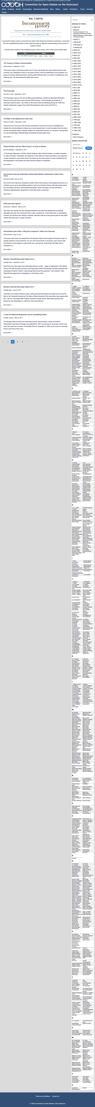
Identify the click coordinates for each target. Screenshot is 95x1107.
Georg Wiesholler (76, 468)
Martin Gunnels (86, 732)
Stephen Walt (86, 969)
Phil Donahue (86, 840)
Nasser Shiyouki (76, 781)
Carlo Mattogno (86, 289)
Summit (18, 9)
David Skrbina (75, 362)
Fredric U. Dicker (87, 453)
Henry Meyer (86, 537)
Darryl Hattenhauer (76, 350)
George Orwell (75, 476)
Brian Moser (86, 274)
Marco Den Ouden (76, 719)
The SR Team (75, 990)
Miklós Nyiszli (86, 761)
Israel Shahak (86, 570)
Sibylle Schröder (76, 956)
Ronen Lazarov (86, 920)
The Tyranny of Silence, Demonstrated (18, 63)
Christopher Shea (87, 320)
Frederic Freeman (87, 450)
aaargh (84, 178)
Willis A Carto (86, 1064)
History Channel (87, 542)
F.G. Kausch (86, 432)
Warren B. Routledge (88, 1044)
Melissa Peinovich (76, 745)
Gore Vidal (74, 491)
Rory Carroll (75, 921)
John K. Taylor (86, 633)
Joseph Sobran (75, 652)
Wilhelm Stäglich (76, 1051)
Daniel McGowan (87, 343)
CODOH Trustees (87, 327)
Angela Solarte (86, 226)
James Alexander (87, 590)
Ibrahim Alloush (87, 561)
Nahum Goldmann (87, 779)
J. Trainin (74, 583)
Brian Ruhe (74, 275)
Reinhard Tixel (75, 876)
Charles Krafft (86, 306)
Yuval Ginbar (75, 1082)
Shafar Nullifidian (76, 953)
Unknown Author (87, 1023)
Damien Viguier (76, 338)
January (78, 47)
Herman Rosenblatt (87, 540)
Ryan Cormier (86, 927)
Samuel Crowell (76, 935)
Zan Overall (75, 1088)
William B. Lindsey (76, 1055)
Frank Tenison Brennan (75, 446)
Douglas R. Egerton (87, 383)
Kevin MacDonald (87, 673)
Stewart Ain (75, 973)
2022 (76, 58)
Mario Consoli (86, 723)
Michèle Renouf (86, 759)
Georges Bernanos (87, 476)
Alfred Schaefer (86, 205)
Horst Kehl (85, 548)
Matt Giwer (74, 738)
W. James (85, 1040)
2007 (76, 98)
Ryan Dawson (75, 928)
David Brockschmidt (88, 352)
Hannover (85, 512)
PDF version (29, 56)
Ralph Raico (86, 871)
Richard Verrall (75, 889)
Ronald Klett (75, 918)
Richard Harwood (87, 885)
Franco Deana (75, 443)
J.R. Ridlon (85, 584)
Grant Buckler (75, 492)
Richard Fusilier (76, 883)
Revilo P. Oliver (75, 879)
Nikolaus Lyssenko (87, 795)
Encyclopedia (27, 9)
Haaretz (85, 509)
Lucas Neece (86, 704)
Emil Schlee (85, 409)
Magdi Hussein (75, 714)
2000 (77, 117)
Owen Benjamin (86, 813)
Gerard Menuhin (87, 478)
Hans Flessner (75, 513)
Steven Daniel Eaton (88, 970)
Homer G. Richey (87, 547)
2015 (77, 77)
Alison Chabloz (86, 206)
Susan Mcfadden (87, 973)
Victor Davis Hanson (77, 1033)
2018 (77, 69)
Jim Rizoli (74, 623)
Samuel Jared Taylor (77, 937)
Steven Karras (75, 971)
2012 (77, 85)
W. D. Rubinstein (76, 1040)
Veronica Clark (86, 1032)
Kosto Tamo (75, 677)
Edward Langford (76, 401)
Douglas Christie (76, 381)
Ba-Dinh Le (74, 258)
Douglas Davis (75, 383)
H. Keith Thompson (87, 507)
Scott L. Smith (86, 940)
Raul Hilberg (86, 872)
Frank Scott (85, 444)
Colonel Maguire (87, 328)
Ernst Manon (75, 420)
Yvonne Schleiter (87, 1082)
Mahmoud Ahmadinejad (75, 716)
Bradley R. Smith (87, 271)
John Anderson (86, 629)
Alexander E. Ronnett (75, 200)
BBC (73, 264)
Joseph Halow (75, 650)
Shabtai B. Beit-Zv (87, 952)
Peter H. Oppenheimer (86, 833)
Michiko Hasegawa (76, 760)
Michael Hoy (86, 753)
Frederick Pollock (76, 453)
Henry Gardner (75, 535)
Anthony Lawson (87, 233)
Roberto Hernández (87, 907)
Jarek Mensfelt (75, 607)
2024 (77, 53)
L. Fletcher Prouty (76, 684)
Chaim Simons (75, 301)
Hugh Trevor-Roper (76, 552)
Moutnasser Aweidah (75, 772)
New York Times (76, 788)
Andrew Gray (86, 219)
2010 (76, 90)
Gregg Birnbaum (87, 496)
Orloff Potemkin (76, 809)
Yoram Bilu (85, 1078)
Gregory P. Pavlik (87, 498)
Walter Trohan (75, 1044)
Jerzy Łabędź (75, 621)
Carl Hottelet (86, 288)
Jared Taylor (86, 605)
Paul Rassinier (86, 830)
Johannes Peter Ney (88, 628)
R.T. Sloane (85, 865)
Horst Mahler (86, 549)
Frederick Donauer (76, 451)
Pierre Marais (86, 850)
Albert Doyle (86, 194)
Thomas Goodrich (87, 998)
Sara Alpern (85, 938)
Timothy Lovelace (76, 1005)
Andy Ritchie (86, 223)
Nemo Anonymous (87, 786)
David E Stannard (76, 354)
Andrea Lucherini (87, 213)
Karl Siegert (86, 663)
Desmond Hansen (87, 367)
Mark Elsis (74, 725)
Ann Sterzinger (86, 227)
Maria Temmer (86, 722)
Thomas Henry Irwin (77, 999)
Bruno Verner (86, 279)
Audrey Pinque (86, 251)
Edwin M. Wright (87, 401)
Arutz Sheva (86, 246)
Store (52, 9)
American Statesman (74, 211)
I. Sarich (74, 561)
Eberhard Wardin (76, 392)
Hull (84, 552)
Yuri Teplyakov (86, 1081)
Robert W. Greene (76, 907)
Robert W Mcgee (87, 906)
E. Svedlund (86, 391)
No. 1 (35, 56)
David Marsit (86, 356)
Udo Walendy (75, 1023)
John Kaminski (75, 635)
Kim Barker (74, 674)
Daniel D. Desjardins (88, 339)
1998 (77, 122)
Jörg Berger (86, 645)
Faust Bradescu (86, 433)
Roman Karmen (86, 917)
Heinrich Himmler (76, 527)
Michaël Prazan (76, 756)
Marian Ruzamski (76, 723)
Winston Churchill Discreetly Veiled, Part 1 (19, 287)
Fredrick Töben (75, 454)
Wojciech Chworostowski (86, 1066)
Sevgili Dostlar (75, 952)
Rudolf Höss (86, 923)
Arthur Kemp (86, 243)
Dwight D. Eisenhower (75, 385)
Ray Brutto (74, 873)
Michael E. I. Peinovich (75, 751)
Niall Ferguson (86, 788)
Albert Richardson (76, 195)
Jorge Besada (75, 646)
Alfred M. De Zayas (87, 204)
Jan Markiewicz (76, 604)
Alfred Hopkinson (76, 204)
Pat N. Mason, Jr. (87, 819)
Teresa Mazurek (87, 983)
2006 (76, 101)
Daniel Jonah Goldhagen (75, 341)
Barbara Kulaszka (87, 260)
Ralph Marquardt (76, 871)
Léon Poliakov (75, 693)
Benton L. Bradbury (76, 265)
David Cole (74, 353)
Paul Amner (85, 823)
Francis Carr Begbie (87, 437)
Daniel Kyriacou (76, 343)
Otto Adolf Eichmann (77, 810)
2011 (76, 88)
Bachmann (85, 258)
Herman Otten (75, 540)
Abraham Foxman (76, 185)
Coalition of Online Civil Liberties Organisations (87, 324)
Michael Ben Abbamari (75, 747)
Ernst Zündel (75, 422)
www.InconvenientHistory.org (36, 34)
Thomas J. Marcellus (85, 1000)
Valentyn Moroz (86, 1030)
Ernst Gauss (86, 419)
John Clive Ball (75, 632)
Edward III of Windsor (86, 396)
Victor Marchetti (76, 1034)
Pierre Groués (86, 847)
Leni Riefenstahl (76, 690)
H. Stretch (74, 509)
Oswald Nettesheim (87, 809)
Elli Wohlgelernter (76, 408)
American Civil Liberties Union (86, 208)
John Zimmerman (87, 642)
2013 (77, 82)
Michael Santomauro (88, 756)
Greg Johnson (86, 493)
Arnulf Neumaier (76, 243)
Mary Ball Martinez (87, 736)
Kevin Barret (75, 671)
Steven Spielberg (87, 971)
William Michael (76, 1062)
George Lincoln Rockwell (75, 474)
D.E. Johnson (86, 336)
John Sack (85, 637)
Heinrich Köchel (87, 527)
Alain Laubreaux (76, 192)
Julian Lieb (74, 653)
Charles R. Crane (76, 308)
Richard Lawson (76, 887)
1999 (76, 120)
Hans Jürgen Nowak (88, 513)
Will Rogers (85, 1051)
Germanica (74, 483)
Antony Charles (75, 239)
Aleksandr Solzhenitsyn (86, 196)
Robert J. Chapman (77, 899)
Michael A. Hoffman (88, 745)
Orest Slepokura (87, 807)
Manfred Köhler (76, 718)
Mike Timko (86, 760)
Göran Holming (75, 489)
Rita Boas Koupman (77, 890)
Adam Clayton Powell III (75, 187)
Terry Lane (85, 984)
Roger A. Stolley (87, 911)
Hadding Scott (75, 510)
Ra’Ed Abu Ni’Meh (76, 866)
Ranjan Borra (75, 872)
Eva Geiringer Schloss (86, 424)
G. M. (84, 462)
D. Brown (74, 336)
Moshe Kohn (75, 770)
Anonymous (75, 229)
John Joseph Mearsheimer (75, 630)
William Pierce (86, 1062)
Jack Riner (74, 586)
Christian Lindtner (76, 313)
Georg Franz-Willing (88, 467)
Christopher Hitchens (75, 317)
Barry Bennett (75, 261)
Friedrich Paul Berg (76, 455)
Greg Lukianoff (75, 495)
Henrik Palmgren (87, 533)
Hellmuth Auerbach (77, 531)
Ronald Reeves (86, 918)
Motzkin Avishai (87, 770)
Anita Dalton (75, 227)
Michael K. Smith (76, 754)
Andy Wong (75, 225)
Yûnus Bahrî (86, 1079)
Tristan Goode (86, 1011)
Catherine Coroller (76, 300)
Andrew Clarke (75, 219)
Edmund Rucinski (87, 392)
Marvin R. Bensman (87, 735)
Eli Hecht (74, 405)
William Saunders (76, 1064)
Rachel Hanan (86, 866)
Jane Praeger (86, 604)
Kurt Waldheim (86, 677)
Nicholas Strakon (87, 789)
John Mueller (75, 636)
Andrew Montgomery (75, 221)
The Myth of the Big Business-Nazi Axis (18, 119)
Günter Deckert (86, 500)
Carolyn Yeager (75, 297)
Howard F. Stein (76, 551)
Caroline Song (86, 293)
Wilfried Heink (86, 1050)
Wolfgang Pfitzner (87, 1069)
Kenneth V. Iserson (87, 669)
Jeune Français (86, 622)
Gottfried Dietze (87, 491)
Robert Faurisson (87, 895)
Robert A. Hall (86, 890)
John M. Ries (86, 635)
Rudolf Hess (75, 923)
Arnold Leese (86, 241)
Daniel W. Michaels (76, 348)
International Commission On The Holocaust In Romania (77, 572)
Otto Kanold (86, 812)
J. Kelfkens (74, 581)
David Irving (86, 354)
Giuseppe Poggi (87, 486)
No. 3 (46, 56)
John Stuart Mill (76, 639)
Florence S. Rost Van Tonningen (88, 435)
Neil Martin (85, 784)
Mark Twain (75, 728)
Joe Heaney (86, 625)
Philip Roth (74, 844)
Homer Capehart (76, 547)
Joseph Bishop (75, 649)
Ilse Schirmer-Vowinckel (75, 563)
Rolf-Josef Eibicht (76, 917)
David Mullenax (86, 359)
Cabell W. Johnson (76, 288)
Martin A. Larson (76, 730)
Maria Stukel (75, 722)
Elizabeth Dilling (76, 406)
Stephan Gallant (76, 964)
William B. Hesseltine (85, 1053)
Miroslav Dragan (76, 763)
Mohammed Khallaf (77, 768)
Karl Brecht (85, 661)
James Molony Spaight (86, 598)
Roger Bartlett (75, 913)
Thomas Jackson (76, 1002)
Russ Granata (75, 926)
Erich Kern (85, 416)
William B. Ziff (86, 1055)
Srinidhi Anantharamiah (86, 961)
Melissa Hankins (87, 743)
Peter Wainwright (87, 838)
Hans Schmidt (75, 516)
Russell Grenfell (76, 927)
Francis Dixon (75, 439)
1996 (77, 128)
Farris (73, 433)
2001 (76, 114)
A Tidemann (75, 177)
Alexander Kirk (75, 202)
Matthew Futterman (87, 738)
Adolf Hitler (75, 190)
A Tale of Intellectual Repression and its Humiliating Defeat (25, 315)
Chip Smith (85, 310)
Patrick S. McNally (87, 821)
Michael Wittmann (87, 757)
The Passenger (9, 91)
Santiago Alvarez (76, 938)
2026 (76, 27)
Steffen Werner (86, 963)
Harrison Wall (86, 517)
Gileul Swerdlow (87, 485)
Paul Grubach (86, 827)
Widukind (85, 1047)
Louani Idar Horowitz (88, 701)
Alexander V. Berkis (87, 202)
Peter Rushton (86, 837)
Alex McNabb (86, 198)
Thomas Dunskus (76, 998)
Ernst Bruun (75, 419)
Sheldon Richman (87, 955)
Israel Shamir (75, 575)
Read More (8, 81)
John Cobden (86, 632)
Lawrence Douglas (76, 688)
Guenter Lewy (75, 499)
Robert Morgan (86, 903)
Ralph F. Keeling (87, 869)
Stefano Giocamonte (77, 963)
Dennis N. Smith (76, 367)
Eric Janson (75, 415)
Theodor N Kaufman (77, 992)
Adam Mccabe (86, 187)
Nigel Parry (85, 792)
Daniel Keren (86, 341)
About (4, 9)
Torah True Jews (76, 1009)
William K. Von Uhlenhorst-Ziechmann (86, 1060)
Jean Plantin (75, 609)
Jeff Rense (74, 615)
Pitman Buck (75, 851)
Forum (82, 9)
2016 (77, 74)
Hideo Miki (74, 542)
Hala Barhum (75, 512)
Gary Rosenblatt (87, 464)
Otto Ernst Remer (87, 810)
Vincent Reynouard (87, 1034)
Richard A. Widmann (77, 880)
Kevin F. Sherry (75, 673)
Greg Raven (75, 496)
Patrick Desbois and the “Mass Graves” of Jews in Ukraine (25, 146)
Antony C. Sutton (87, 237)
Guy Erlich (74, 502)
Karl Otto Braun (76, 663)
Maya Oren (85, 742)
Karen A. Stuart (75, 660)
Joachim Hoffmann (87, 623)
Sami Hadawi (86, 934)
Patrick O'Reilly (75, 821)
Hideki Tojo (85, 541)
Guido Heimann (86, 499)
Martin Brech (86, 730)
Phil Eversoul (75, 841)
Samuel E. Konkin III (88, 935)
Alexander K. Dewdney (86, 200)
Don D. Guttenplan (76, 377)
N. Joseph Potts (87, 778)
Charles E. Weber (76, 306)
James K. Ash (75, 597)
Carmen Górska (86, 290)
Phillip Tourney (75, 845)
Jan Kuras (85, 602)
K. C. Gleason (75, 659)
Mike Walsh (75, 761)
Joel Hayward (86, 626)
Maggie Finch (86, 714)
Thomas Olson (75, 1004)
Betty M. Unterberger (86, 267)
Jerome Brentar (86, 616)
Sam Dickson (75, 934)
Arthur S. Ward (75, 246)
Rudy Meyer (86, 924)
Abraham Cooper (87, 183)
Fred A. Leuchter (87, 448)
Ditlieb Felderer (86, 374)
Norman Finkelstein (77, 800)
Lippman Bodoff (76, 698)
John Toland (75, 640)
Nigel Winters (75, 793)
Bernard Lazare (86, 265)
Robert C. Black (86, 893)
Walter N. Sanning (87, 1043)
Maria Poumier (86, 721)
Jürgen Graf (86, 653)
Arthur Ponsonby (76, 244)
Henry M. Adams (76, 537)
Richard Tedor (86, 887)
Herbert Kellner (75, 538)
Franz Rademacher (76, 448)
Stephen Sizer (75, 969)
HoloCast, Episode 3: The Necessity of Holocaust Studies (82, 32)
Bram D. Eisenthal (76, 272)
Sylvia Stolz (75, 974)
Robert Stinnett (75, 906)
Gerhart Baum (75, 481)
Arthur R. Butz (86, 244)
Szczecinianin (86, 974)
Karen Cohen (86, 660)
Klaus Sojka (86, 676)
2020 (77, 63)
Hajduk (84, 510)
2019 (77, 66)
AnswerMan (86, 229)
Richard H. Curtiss (76, 885)
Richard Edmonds (76, 882)
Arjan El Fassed (76, 240)
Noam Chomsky (87, 798)
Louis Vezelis (86, 702)
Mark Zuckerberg (76, 729)
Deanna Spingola (87, 364)
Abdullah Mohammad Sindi (87, 181)
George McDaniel (87, 474)
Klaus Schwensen (76, 676)
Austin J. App (75, 253)
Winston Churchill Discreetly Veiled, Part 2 (19, 259)
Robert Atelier (75, 892)
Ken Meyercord (86, 666)
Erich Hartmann (76, 416)
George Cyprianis (87, 470)
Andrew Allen (75, 216)
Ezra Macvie (86, 426)
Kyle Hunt (74, 678)
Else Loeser (85, 408)
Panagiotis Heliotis (76, 819)
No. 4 (51, 56)
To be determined (87, 1005)
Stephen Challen (87, 964)
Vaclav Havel (75, 1030)
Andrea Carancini (76, 213)
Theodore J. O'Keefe (88, 992)
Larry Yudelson (86, 687)
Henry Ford (85, 534)
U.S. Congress (75, 1020)
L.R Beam (85, 684)
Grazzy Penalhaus (76, 493)
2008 (76, 96)
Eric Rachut (85, 415)
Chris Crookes (75, 311)
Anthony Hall (75, 230)
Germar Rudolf (86, 483)
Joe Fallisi (74, 625)
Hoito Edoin (75, 544)
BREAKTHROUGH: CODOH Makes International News (82, 36)
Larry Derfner (75, 687)
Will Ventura (75, 1053)
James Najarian (76, 600)
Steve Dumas (75, 970)
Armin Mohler (86, 240)
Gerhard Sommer (87, 479)
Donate (4, 12)
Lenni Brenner (86, 690)
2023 (76, 55)
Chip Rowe (74, 310)
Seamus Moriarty (76, 948)
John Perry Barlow (76, 637)
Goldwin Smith (86, 488)
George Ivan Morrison (86, 472)
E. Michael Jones (76, 391)
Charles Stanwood (87, 308)
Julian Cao (85, 652)
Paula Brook (75, 831)
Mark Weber (86, 728)
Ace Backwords (86, 185)
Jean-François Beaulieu (75, 613)
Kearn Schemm (86, 664)
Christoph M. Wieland (75, 315)
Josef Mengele (75, 647)
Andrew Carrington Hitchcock (87, 217)
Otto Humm (75, 812)
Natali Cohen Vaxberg (86, 782)
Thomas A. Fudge (87, 994)
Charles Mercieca (87, 307)
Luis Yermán (75, 707)
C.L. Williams (86, 286)
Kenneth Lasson (76, 669)
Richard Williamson (87, 889)
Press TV (85, 852)
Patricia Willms (75, 820)
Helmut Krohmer (87, 531)
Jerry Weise (86, 619)
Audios (65, 9)
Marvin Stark (75, 736)
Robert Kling (86, 902)
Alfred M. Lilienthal (76, 205)
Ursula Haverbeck (76, 1025)
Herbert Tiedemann (87, 538)
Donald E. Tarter (76, 378)
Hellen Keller (75, 530)
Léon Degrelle (86, 691)
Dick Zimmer (75, 373)
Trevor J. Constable (77, 1011)
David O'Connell (76, 360)
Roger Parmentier (87, 914)
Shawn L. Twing (76, 955)
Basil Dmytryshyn (76, 262)
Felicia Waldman (76, 434)
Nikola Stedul (86, 793)
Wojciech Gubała (76, 1068)
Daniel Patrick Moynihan (86, 345)
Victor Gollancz (86, 1033)
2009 (76, 93)
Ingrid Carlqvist (87, 565)
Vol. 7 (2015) (21, 56)
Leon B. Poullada (76, 691)
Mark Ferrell (86, 725)
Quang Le (74, 858)
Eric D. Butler (75, 413)
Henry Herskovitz (87, 535)
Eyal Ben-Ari (75, 426)
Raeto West (85, 868)
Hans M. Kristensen (77, 514)
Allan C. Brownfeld (76, 208)
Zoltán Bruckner (76, 1089)
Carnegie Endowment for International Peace (77, 295)
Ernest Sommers (87, 418)
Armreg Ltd (75, 241)
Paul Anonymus (76, 824)
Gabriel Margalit (76, 464)
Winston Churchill (76, 1065)
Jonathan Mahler (76, 645)
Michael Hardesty (76, 753)
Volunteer (90, 9)
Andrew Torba (75, 223)
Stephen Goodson (76, 966)
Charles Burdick (76, 304)
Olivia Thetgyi (86, 806)
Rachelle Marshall (76, 868)
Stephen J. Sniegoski (85, 967)
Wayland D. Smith (76, 1046)
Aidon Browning (76, 191)
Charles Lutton (75, 307)
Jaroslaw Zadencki (87, 607)
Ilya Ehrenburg (87, 562)
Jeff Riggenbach (87, 615)
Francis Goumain (87, 439)
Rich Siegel (85, 879)
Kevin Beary (86, 671)
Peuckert (74, 840)
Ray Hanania (86, 873)
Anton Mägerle (75, 237)
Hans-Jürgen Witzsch (75, 518)
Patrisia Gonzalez (76, 823)
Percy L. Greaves (87, 831)
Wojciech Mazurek (87, 1068)
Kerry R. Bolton (86, 670)
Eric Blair (85, 412)
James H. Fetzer (76, 593)
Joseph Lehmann (87, 647)
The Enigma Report (87, 988)
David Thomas (86, 362)
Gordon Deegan (86, 489)
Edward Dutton (75, 395)
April (76, 39)
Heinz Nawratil (86, 528)
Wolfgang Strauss (76, 1071)
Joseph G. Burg (86, 649)
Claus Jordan (86, 321)
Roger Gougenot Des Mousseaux (77, 915)
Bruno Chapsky (75, 279)
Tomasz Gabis (86, 1006)
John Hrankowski (76, 633)
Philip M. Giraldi (87, 843)
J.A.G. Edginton (86, 583)
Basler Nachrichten (87, 262)
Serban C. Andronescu (86, 948)
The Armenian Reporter (75, 986)
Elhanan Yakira (86, 402)
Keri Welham (75, 670)
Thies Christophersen (76, 995)
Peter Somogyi (75, 838)
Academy (11, 9)
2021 (77, 61)
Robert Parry (75, 904)
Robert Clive (75, 895)
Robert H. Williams (87, 896)
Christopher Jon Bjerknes (87, 317)
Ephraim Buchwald (76, 412)
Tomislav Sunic (75, 1008)
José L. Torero (86, 646)
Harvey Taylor (75, 521)
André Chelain (86, 211)
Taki (84, 980)
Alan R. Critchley (76, 194)
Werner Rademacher (88, 1046)
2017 (77, 71)
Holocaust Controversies (86, 545)
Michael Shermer (76, 757)
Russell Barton (86, 926)
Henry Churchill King (77, 534)
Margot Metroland (76, 721)
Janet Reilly (75, 605)
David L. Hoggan (76, 356)
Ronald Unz (75, 920)
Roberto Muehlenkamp (75, 909)
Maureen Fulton (76, 742)
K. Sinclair (85, 659)
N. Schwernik (75, 779)
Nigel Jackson (75, 792)
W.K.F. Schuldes (76, 1041)
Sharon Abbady (86, 953)
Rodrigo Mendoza (76, 911)
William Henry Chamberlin (75, 1059)
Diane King (74, 371)
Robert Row (85, 904)
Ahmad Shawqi (86, 190)
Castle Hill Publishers (85, 298)
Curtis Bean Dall (76, 331)
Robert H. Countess (77, 896)
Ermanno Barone (76, 418)
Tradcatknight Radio (88, 1009)
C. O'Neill (74, 286)
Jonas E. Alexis (86, 643)
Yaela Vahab (75, 1076)
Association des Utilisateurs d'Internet (87, 249)
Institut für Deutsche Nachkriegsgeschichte (77, 568)
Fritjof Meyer (86, 455)
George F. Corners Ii (77, 471)
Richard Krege (75, 886)
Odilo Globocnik (76, 806)
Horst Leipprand (76, 549)
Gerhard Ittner (75, 479)
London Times (75, 700)
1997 (76, 125)
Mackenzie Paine (87, 712)
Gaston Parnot (75, 465)
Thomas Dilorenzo (87, 997)
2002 (76, 112)
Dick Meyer (85, 371)
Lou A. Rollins (75, 701)
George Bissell (86, 468)
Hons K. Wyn (75, 548)
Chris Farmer (86, 311)
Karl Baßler (74, 661)
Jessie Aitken (86, 621)
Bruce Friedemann (87, 276)
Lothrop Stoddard (87, 700)
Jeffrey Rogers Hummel (75, 617)
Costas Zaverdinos (76, 329)
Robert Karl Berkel (76, 902)
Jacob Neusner (86, 587)
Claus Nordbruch (76, 322)
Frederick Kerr (86, 451)
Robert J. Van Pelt (76, 900)
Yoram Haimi (75, 1079)
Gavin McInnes (86, 465)
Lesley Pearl (75, 695)
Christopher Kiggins (77, 320)
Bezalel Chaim (75, 269)
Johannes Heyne (76, 628)
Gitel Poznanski (76, 486)
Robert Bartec (86, 892)
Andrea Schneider (76, 215)
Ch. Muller (85, 300)
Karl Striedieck (75, 664)
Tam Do (84, 981)
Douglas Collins (86, 381)
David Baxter (75, 352)
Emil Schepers (75, 409)
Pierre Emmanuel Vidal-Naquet (76, 847)
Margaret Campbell (87, 719)
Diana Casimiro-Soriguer (87, 369)
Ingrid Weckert (87, 566)
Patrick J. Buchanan (88, 820)
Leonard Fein (86, 693)
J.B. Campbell (75, 584)
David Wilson (86, 363)
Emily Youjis (75, 411)
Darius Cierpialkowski (86, 348)
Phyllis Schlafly (86, 845)
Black (73, 271)
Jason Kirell (75, 608)
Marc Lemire (86, 718)
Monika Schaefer (87, 768)
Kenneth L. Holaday (87, 667)
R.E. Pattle (85, 864)
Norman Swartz (86, 800)
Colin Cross (75, 328)
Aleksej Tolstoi (75, 198)
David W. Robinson (76, 363)
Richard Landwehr (87, 886)
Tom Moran (75, 1006)
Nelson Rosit (75, 786)
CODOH (74, 327)
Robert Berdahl (75, 893)
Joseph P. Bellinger (87, 650)
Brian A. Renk (86, 272)
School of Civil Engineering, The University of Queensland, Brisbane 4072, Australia (76, 943)
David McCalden (76, 357)
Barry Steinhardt (87, 261)
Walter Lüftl (75, 1043)
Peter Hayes (75, 837)
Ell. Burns (85, 406)
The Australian (86, 986)
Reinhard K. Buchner (88, 875)
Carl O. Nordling (76, 289)
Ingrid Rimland (75, 566)
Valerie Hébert (75, 1032)
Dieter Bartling (86, 373)
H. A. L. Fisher (75, 507)
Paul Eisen (85, 824)
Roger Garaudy (86, 913)
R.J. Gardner (75, 865)
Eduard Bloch (75, 394)
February (78, 45)
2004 (76, 106)
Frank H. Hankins (76, 444)
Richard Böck (86, 880)
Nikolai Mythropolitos (75, 795)
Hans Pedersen (86, 514)
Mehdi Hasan (75, 743)
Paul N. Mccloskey (76, 830)
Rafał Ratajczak (76, 869)
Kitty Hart (85, 674)
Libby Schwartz (86, 697)
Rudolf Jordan (75, 924)
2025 (76, 50)
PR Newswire (86, 851)
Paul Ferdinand (75, 826)
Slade (84, 958)
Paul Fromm (86, 826)
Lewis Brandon (75, 697)
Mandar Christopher (88, 715)
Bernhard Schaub (76, 267)
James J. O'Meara (76, 594)
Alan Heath (85, 192)
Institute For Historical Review (87, 568)
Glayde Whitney (76, 488)
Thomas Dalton (75, 997)
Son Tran (74, 960)
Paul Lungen (86, 828)
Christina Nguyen (87, 313)
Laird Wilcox (75, 685)
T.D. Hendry (75, 980)
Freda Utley (75, 450)
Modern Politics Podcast (87, 763)
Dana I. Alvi (75, 339)
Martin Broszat (75, 732)
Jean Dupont (86, 608)
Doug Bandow (86, 380)
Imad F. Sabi (75, 565)
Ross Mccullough (87, 921)
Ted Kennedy (75, 983)
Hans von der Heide (87, 516)
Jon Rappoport (75, 643)
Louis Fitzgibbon (76, 702)
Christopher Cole (87, 314)
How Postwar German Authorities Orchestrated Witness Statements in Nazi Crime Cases (33, 175)
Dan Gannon (86, 338)
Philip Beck (85, 841)
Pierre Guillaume (76, 850)
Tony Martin (86, 1008)
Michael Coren (75, 749)
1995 (77, 130)
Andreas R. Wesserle (88, 215)
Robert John (86, 900)
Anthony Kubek (75, 233)
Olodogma (74, 807)
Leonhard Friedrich (76, 694)
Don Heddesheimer (87, 377)
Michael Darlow (86, 749)
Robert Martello (76, 903)
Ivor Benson (75, 576)
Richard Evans (86, 882)
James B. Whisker (76, 591)
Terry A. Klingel (76, 984)
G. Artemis (74, 462)
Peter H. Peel (75, 835)
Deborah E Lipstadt (76, 366)
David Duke (85, 353)
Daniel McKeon (75, 345)
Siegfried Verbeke (87, 956)
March (77, 42)
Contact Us (55, 1096)
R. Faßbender (75, 864)
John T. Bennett (86, 639)
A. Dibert (85, 177)
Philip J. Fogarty (76, 843)
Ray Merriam (75, 875)
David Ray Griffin (87, 360)
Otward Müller (75, 813)
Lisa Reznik (85, 698)
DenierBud (85, 366)
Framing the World (76, 437)
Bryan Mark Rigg (76, 281)
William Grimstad (76, 1057)
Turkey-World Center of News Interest (88, 1013)
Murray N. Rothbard (87, 771)
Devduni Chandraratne (75, 369)
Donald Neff (86, 378)
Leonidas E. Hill (86, 694)
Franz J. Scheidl (87, 446)
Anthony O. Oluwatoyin (74, 235)
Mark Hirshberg (76, 726)
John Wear (85, 640)
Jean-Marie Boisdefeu (85, 613)
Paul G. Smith (75, 827)
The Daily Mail (75, 988)
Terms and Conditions (43, 1096)
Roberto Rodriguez (87, 909)
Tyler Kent (74, 1015)
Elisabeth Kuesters (87, 405)
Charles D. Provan (87, 304)
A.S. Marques (75, 178)
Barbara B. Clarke (76, 260)
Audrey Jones (75, 251)
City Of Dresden (76, 321)
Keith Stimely (75, 666)
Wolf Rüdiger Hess (76, 1069)
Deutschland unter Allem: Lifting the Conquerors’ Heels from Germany (29, 231)
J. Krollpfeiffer (86, 581)
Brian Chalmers (76, 274)
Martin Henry (86, 733)
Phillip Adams (86, 844)
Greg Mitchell (86, 495)
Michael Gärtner (87, 750)
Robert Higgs (86, 897)
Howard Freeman (87, 551)
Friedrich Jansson (87, 454)
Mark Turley (86, 726)
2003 (76, 109)
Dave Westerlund (87, 350)
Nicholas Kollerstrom (75, 790)
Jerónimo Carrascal (77, 619)
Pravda (73, 852)
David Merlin (86, 357)
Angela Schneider (76, 226)
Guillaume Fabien (76, 500)
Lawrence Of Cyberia (88, 688)
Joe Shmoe (75, 626)
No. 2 (40, 56)
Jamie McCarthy (76, 602)
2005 (76, 104)
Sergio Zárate (86, 950)
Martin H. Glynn (76, 733)
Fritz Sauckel (75, 457)
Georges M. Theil (76, 478)
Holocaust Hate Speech (12, 204)
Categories (75, 134)
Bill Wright (85, 269)
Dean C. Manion (76, 364)
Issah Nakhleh (87, 575)
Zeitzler (84, 1088)
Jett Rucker (75, 622)
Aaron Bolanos (75, 180)
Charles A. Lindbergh (85, 302)
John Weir (74, 642)
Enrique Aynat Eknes (88, 411)
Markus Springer (87, 729)
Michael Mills (86, 754)
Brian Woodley (86, 275)
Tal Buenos (74, 981)
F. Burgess (74, 432)
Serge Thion (75, 950)
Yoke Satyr (74, 1078)
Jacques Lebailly (76, 590)
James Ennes (86, 591)
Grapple (85, 492)
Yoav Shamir (86, 1076)
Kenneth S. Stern (76, 667)
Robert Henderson (76, 897)
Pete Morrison (75, 833)
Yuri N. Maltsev (75, 1081)
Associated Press (76, 247)
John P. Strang (86, 636)
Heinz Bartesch (76, 528)
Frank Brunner (86, 443)
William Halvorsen (87, 1057)
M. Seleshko (75, 712)
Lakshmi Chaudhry (87, 685)
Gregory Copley (76, 498)
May (76, 30)
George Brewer (75, 470)
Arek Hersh (85, 239)
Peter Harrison (86, 835)
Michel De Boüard (76, 759)
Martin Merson (75, 735)
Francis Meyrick (76, 440)
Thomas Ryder (86, 1004)
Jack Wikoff (86, 586)
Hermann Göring (76, 541)
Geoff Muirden (75, 467)
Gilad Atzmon (75, 485)
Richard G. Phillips (87, 883)
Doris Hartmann (76, 380)
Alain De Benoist (87, 191)
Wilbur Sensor (75, 1050)
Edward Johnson (76, 398)
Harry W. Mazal (86, 520)
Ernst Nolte (85, 420)
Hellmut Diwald (86, 530)
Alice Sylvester (75, 206)
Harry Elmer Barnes (77, 520)
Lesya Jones (86, 695)
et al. (84, 422)
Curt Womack (86, 329)
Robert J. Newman (87, 899)
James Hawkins (87, 593)
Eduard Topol (86, 394)
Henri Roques (75, 533)
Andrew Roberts (87, 220)
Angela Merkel (86, 225)
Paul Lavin (74, 828)
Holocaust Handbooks (40, 9)
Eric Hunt (85, 413)
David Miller (75, 359)
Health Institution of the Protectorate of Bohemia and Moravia (88, 524)
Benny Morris (86, 264)
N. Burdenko (75, 778)
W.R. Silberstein (87, 1041)
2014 (77, 79)
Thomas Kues (86, 1002)
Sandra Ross (86, 937)
